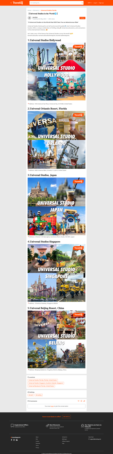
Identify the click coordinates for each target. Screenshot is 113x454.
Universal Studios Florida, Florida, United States (43, 378)
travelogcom (15, 435)
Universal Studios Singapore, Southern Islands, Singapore (46, 381)
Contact (37, 439)
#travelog (39, 393)
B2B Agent (64, 437)
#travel (31, 393)
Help (63, 441)
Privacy (37, 445)
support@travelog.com (95, 437)
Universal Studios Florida (48, 8)
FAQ (37, 437)
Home (29, 8)
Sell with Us (66, 414)
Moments (36, 8)
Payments (38, 441)
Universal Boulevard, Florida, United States (41, 384)
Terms (37, 443)
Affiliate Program (66, 439)
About (37, 435)
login (52, 404)
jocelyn (35, 15)
